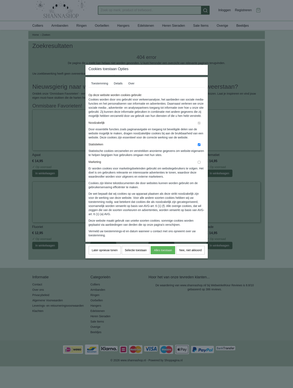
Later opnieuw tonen (105, 258)
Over (131, 91)
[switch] (199, 131)
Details (118, 91)
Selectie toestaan (136, 258)
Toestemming (99, 91)
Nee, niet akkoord (190, 258)
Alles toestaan (163, 258)
